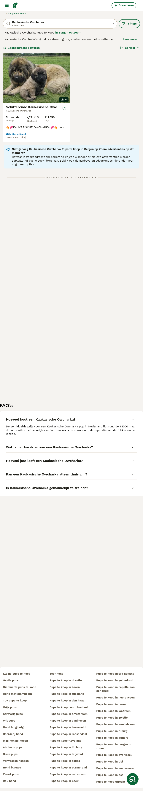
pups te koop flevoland (65, 740)
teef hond (56, 673)
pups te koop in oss (109, 775)
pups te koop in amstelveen (115, 724)
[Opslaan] (64, 108)
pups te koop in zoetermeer (115, 768)
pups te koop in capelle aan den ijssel (115, 689)
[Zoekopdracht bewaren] (133, 779)
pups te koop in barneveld (67, 727)
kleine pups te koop (16, 673)
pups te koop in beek (64, 781)
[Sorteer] (129, 48)
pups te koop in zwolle (112, 717)
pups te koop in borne (111, 704)
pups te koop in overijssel (114, 755)
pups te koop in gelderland (114, 680)
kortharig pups (13, 714)
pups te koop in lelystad (66, 754)
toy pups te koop (15, 700)
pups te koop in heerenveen (115, 697)
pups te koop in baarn (65, 687)
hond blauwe (12, 767)
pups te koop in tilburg (111, 731)
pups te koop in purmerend (68, 767)
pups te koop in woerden (113, 711)
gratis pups (11, 680)
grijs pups (10, 707)
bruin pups (10, 754)
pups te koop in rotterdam (67, 774)
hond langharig (13, 727)
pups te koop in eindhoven (68, 720)
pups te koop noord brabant (69, 707)
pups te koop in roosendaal (68, 734)
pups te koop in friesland (67, 693)
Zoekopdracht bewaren (21, 48)
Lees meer (130, 39)
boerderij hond (13, 734)
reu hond (9, 781)
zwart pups (11, 774)
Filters (129, 24)
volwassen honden (16, 761)
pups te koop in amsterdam (69, 714)
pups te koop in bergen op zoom (114, 746)
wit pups (9, 720)
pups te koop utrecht (110, 781)
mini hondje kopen (15, 740)
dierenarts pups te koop (19, 687)
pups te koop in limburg (66, 747)
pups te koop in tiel (109, 761)
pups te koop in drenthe (66, 680)
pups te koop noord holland (115, 673)
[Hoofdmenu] (6, 5)
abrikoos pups (12, 747)
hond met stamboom (17, 693)
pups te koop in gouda (65, 761)
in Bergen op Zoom (68, 32)
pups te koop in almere (112, 737)
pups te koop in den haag (67, 700)
